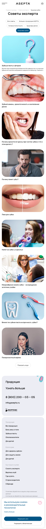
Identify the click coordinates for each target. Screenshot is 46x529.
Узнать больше (15, 388)
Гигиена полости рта (15, 26)
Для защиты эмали (13, 455)
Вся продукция (11, 426)
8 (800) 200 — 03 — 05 (20, 397)
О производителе (13, 480)
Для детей (10, 441)
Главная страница (11, 10)
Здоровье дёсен (32, 26)
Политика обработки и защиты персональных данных (21, 492)
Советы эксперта (24, 10)
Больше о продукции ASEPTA (29, 21)
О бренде (9, 484)
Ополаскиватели (12, 437)
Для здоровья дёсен (14, 451)
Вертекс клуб (11, 472)
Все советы (11, 21)
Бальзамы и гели (12, 429)
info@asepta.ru (13, 402)
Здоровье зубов (23, 30)
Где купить (10, 476)
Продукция (13, 382)
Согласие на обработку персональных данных (22, 496)
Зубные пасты (11, 433)
